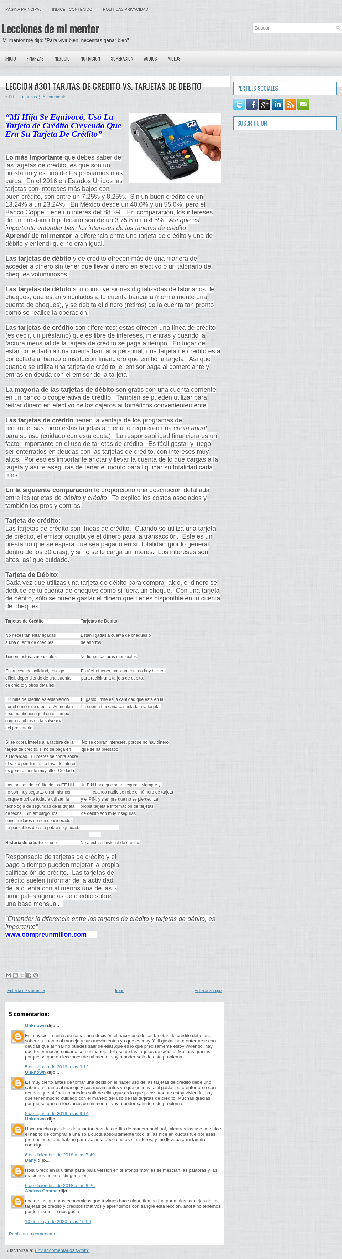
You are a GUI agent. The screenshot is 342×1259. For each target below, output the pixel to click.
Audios (150, 58)
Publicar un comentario (32, 1234)
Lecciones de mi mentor (50, 28)
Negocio (62, 58)
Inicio (10, 58)
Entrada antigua (208, 990)
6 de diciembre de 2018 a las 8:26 (60, 1185)
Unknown (35, 1025)
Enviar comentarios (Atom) (62, 1250)
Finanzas (35, 58)
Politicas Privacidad (125, 9)
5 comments (54, 96)
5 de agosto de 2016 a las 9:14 (57, 1113)
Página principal (23, 9)
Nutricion (90, 58)
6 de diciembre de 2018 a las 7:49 (60, 1154)
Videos (174, 58)
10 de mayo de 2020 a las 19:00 (58, 1221)
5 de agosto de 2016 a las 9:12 (57, 1067)
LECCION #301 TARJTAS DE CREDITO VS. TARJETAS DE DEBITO (103, 86)
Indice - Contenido (72, 9)
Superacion (122, 58)
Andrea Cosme (41, 1190)
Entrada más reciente (26, 990)
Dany (30, 1160)
